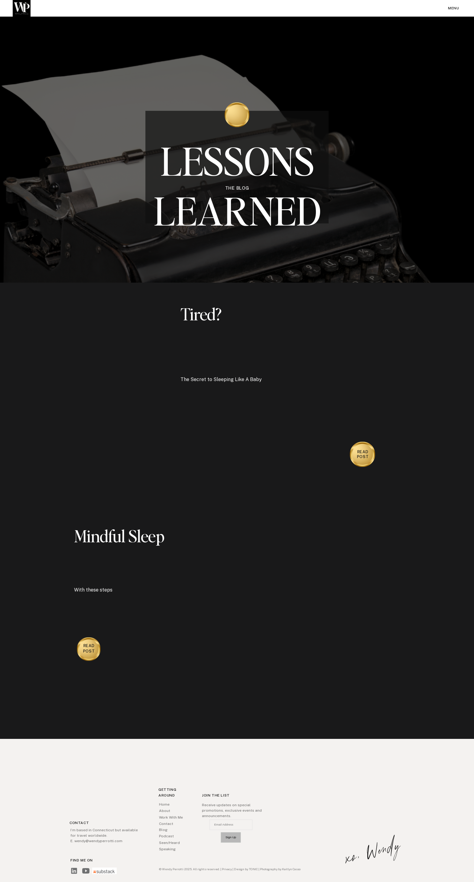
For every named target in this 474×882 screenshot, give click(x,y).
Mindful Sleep (119, 535)
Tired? (201, 313)
